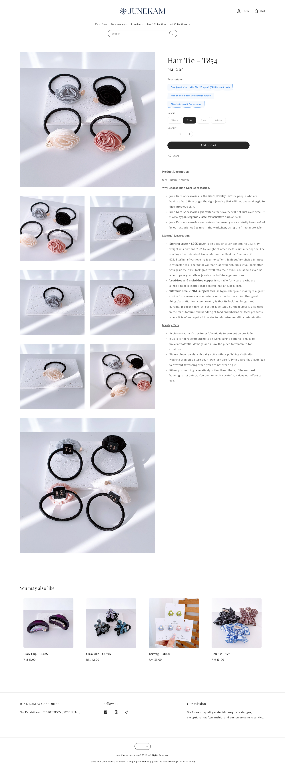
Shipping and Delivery (139, 761)
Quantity (172, 128)
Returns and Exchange (165, 761)
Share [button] (173, 155)
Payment (120, 761)
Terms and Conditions (101, 761)
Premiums (137, 24)
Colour (171, 113)
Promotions (175, 79)
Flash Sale (101, 24)
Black (174, 120)
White (218, 120)
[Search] (171, 33)
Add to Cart (208, 145)
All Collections (178, 24)
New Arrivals (119, 24)
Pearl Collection (156, 24)
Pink (203, 120)
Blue (189, 120)
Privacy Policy (188, 761)
